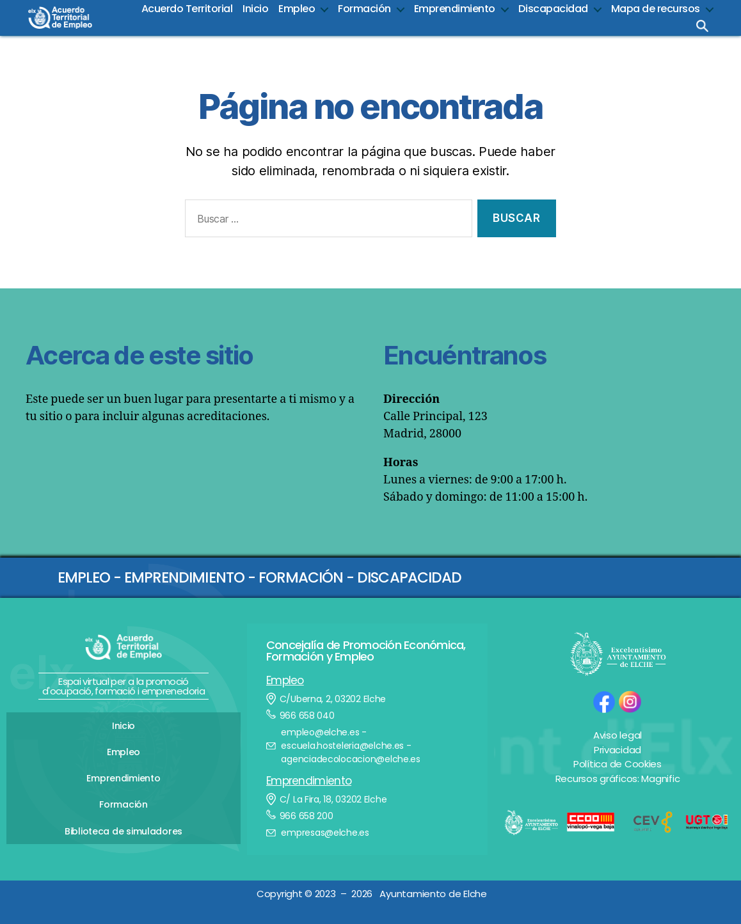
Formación (364, 9)
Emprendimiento (454, 9)
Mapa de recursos (655, 9)
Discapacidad (553, 9)
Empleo (296, 9)
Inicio (255, 9)
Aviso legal (617, 735)
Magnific (660, 778)
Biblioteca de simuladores (123, 819)
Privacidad (617, 749)
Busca (702, 26)
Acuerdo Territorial (187, 9)
